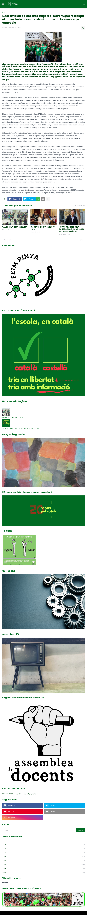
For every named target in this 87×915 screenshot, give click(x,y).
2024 (43, 852)
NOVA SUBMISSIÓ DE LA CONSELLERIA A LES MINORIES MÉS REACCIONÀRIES (71, 229)
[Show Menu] (3, 4)
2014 (43, 868)
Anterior (80, 240)
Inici (3, 12)
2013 (43, 873)
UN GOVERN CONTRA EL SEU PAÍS (42, 228)
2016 (43, 860)
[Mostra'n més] (48, 199)
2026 (43, 844)
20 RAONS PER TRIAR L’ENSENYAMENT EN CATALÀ (20, 429)
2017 (43, 856)
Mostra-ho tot (80, 205)
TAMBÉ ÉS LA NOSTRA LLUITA (14, 227)
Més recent (8, 240)
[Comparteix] (83, 28)
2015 (43, 864)
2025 (43, 848)
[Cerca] (84, 4)
